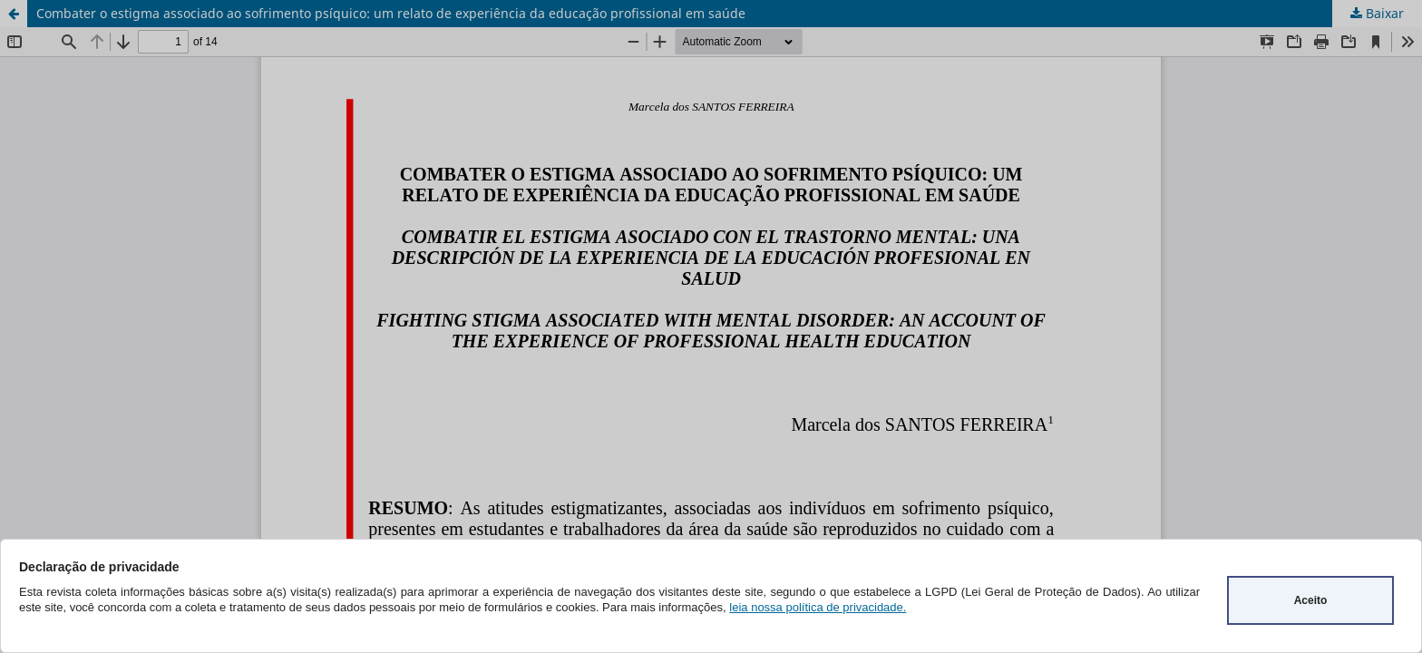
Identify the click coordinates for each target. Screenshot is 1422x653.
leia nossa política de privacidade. (817, 607)
